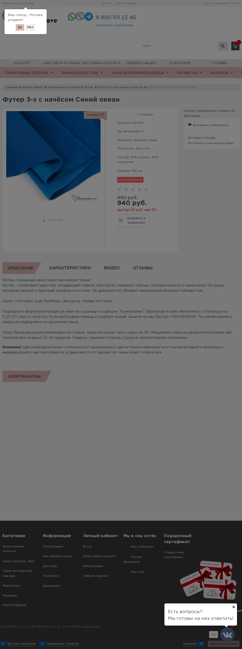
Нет (30, 27)
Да (20, 27)
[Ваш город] (233, 606)
